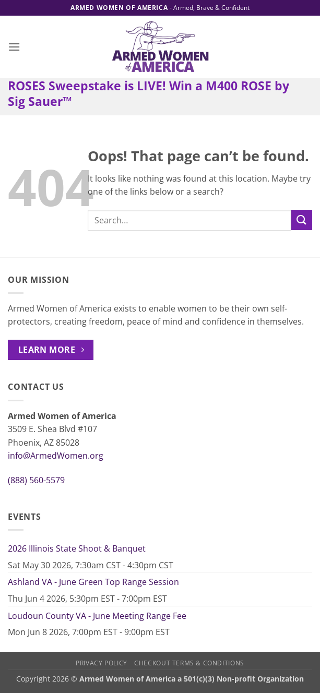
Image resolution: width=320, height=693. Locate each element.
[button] (14, 46)
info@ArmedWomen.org (55, 455)
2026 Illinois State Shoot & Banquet (77, 548)
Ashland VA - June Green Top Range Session (93, 582)
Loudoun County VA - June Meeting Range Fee (97, 616)
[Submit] (301, 220)
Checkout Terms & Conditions (189, 663)
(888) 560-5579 (36, 480)
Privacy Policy (101, 663)
